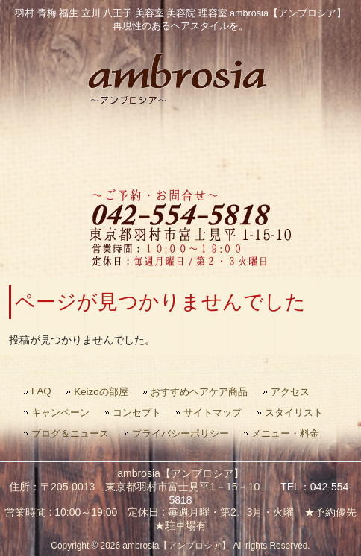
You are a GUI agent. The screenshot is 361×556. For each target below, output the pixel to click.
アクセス (290, 391)
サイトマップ (212, 412)
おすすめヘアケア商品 (199, 391)
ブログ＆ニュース (70, 433)
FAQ (41, 391)
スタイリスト (294, 412)
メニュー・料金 (285, 433)
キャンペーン (60, 412)
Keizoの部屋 (101, 391)
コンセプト (137, 412)
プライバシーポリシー (180, 433)
